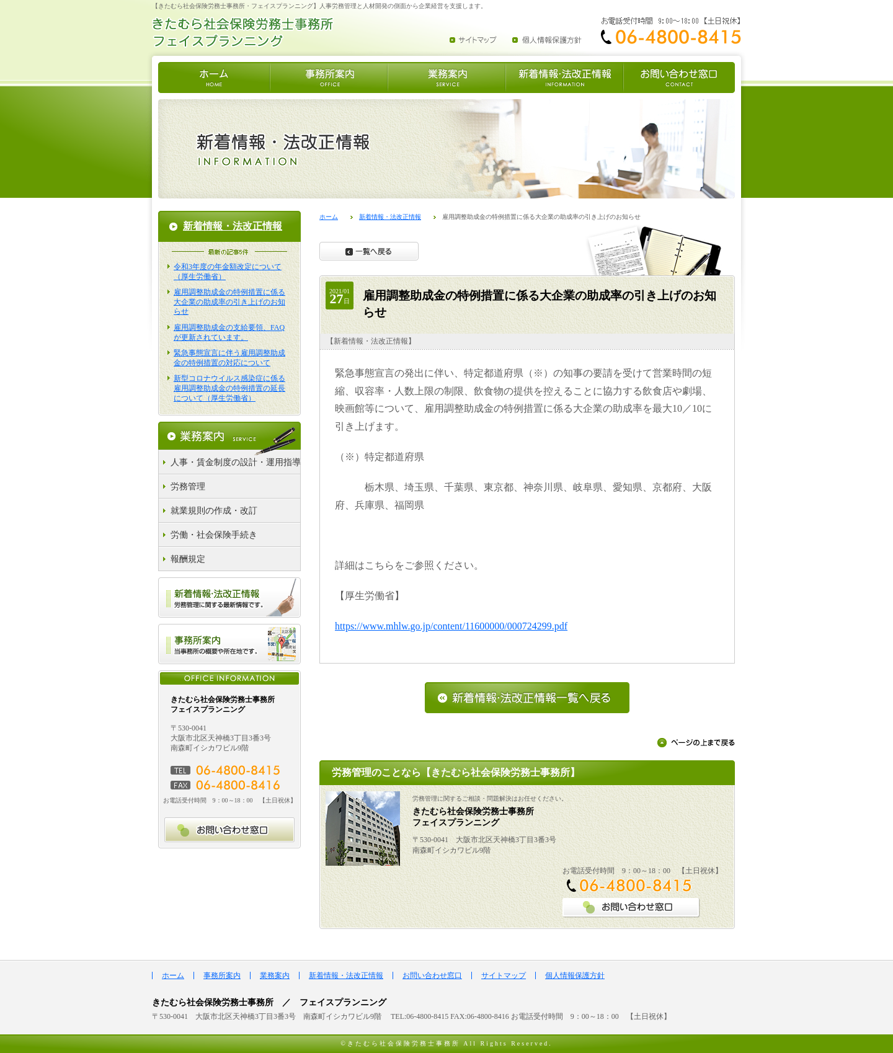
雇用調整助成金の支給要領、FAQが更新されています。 (229, 332)
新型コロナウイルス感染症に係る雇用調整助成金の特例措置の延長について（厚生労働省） (229, 388)
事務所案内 (222, 975)
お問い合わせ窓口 (432, 975)
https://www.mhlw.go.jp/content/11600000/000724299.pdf (451, 626)
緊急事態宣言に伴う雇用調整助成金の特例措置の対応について (229, 358)
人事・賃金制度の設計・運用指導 (236, 462)
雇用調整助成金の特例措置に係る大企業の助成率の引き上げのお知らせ (229, 302)
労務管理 (188, 486)
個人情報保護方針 (575, 975)
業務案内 (275, 975)
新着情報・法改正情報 (390, 216)
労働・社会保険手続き (214, 535)
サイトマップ (503, 975)
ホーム (328, 216)
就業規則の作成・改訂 (214, 510)
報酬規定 (188, 559)
